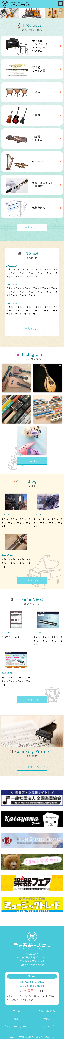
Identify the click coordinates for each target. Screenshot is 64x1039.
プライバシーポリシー (15, 1026)
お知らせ (46, 1019)
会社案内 (14, 1019)
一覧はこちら (32, 227)
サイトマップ (47, 1026)
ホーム (16, 1011)
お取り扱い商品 (47, 1011)
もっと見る (32, 461)
